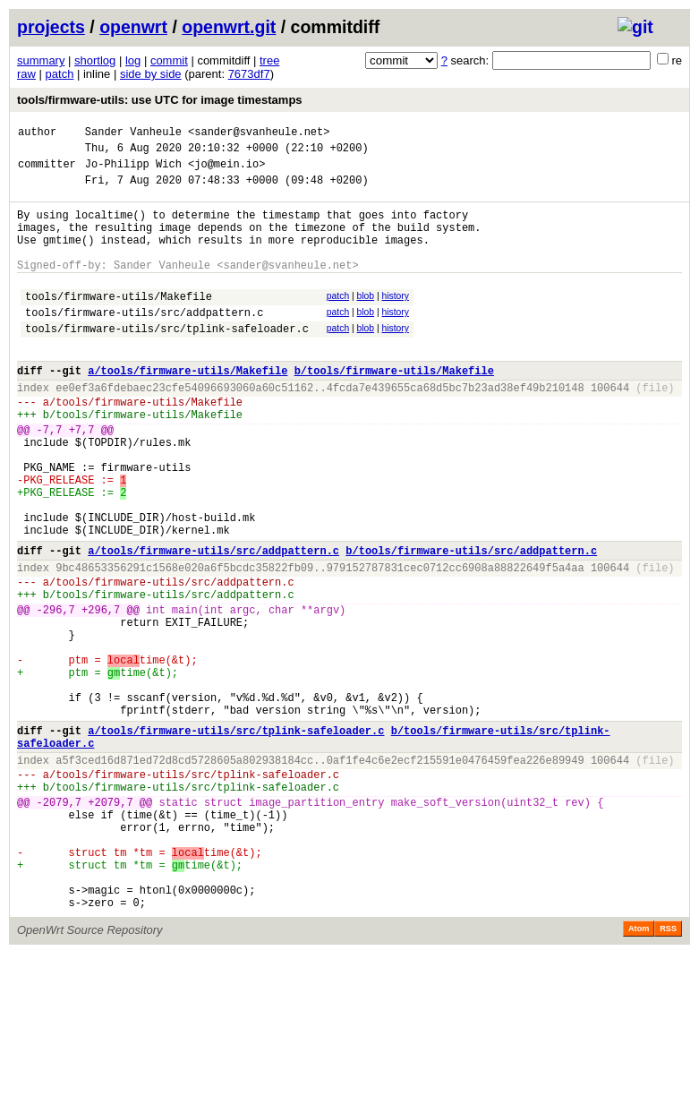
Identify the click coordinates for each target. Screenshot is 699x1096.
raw (26, 74)
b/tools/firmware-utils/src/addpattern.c (471, 622)
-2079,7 (59, 922)
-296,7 (56, 692)
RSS (668, 1070)
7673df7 (249, 74)
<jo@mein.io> (226, 171)
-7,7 (50, 477)
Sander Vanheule (133, 133)
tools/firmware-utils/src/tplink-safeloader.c (167, 360)
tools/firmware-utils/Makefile (118, 322)
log (133, 60)
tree (269, 60)
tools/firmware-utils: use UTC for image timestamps (160, 100)
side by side (151, 74)
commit (169, 60)
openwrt (133, 27)
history (394, 320)
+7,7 (82, 477)
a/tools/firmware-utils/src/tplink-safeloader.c (236, 837)
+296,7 (100, 692)
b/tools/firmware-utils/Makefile (394, 407)
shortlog (94, 60)
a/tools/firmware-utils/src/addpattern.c (213, 622)
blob (366, 320)
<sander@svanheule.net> (258, 133)
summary (40, 60)
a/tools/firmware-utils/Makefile (187, 407)
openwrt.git (229, 27)
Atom (638, 1070)
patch (60, 74)
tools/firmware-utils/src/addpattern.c (144, 341)
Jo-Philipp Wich (133, 171)
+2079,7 (110, 922)
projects (51, 27)
